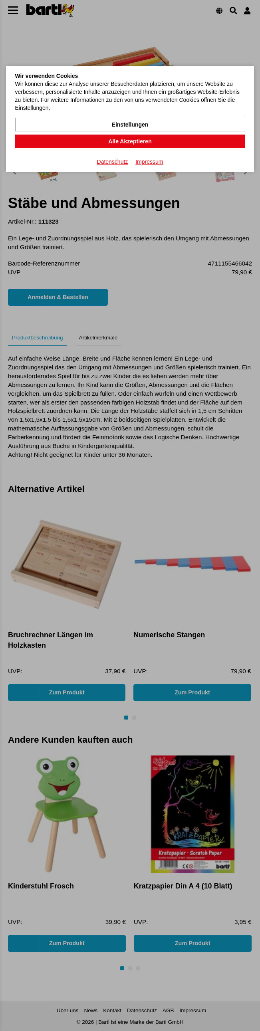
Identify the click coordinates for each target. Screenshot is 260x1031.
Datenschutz (112, 162)
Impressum (149, 162)
